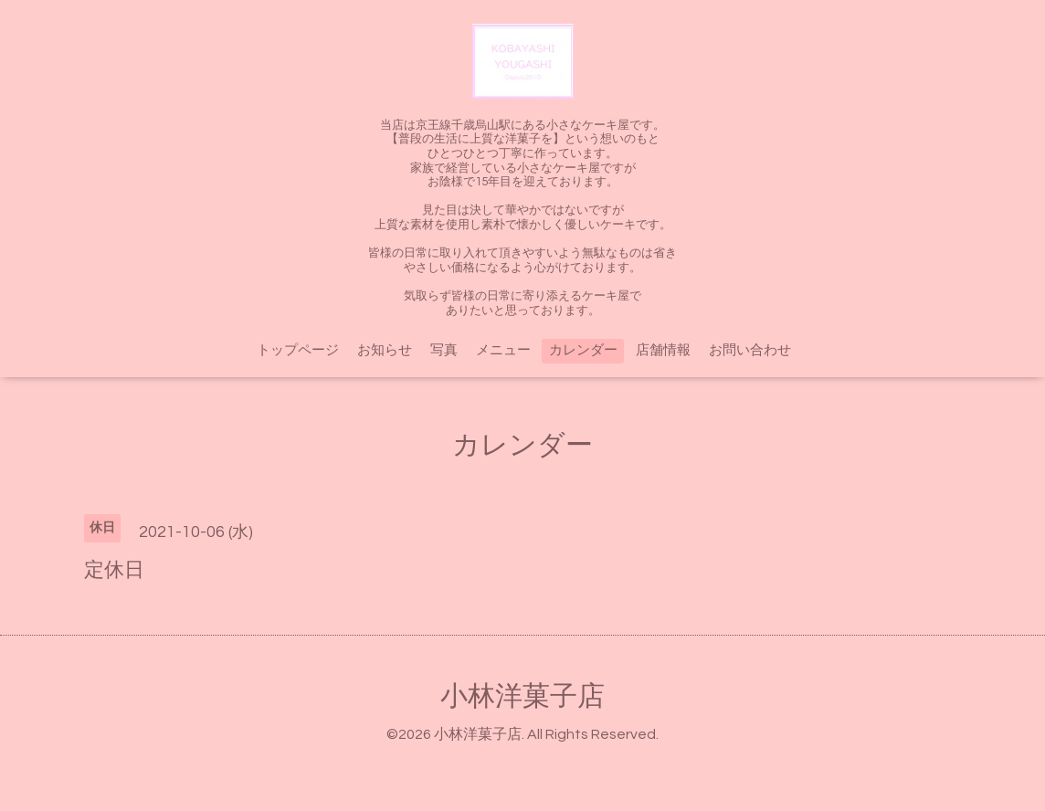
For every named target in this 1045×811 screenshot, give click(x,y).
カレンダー (583, 350)
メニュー (503, 350)
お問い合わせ (750, 350)
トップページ (298, 350)
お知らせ (384, 350)
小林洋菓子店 (522, 696)
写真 (444, 350)
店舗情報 (663, 350)
